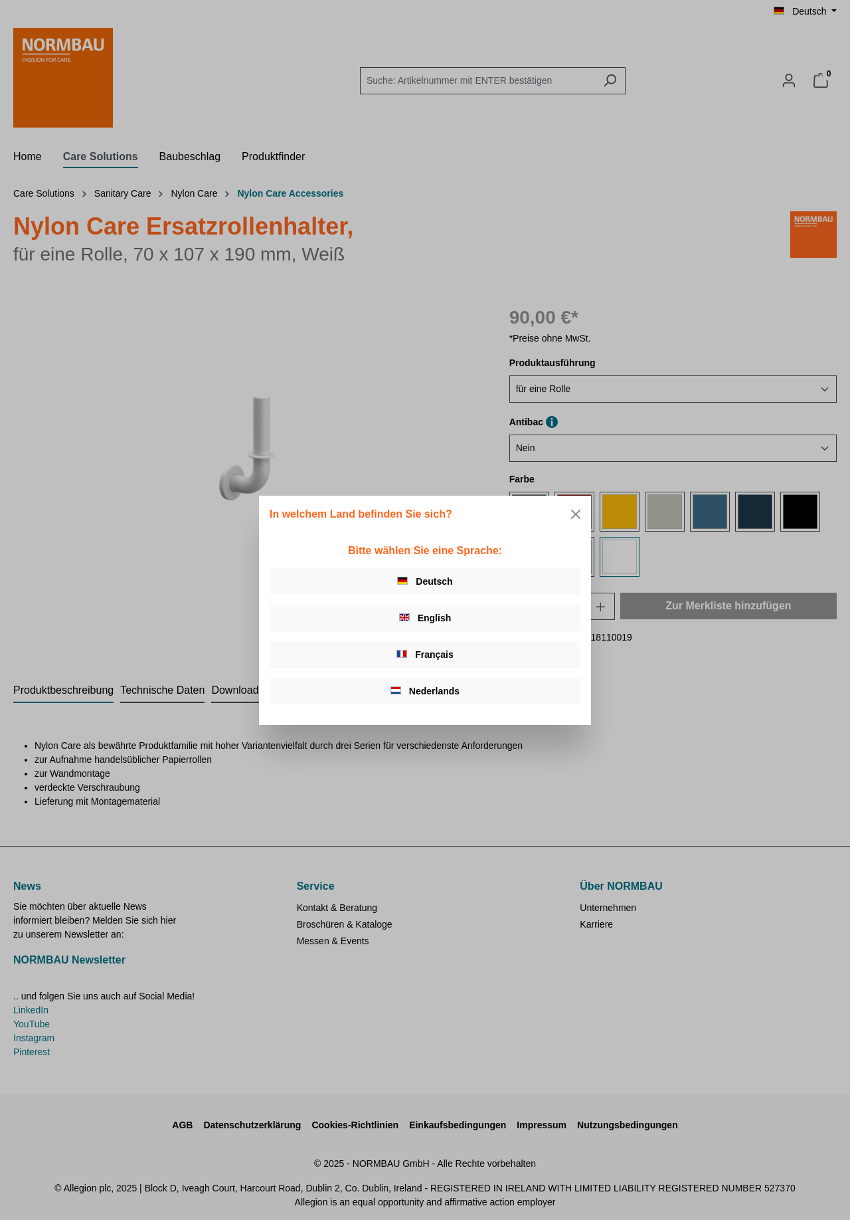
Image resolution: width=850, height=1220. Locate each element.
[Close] (576, 514)
